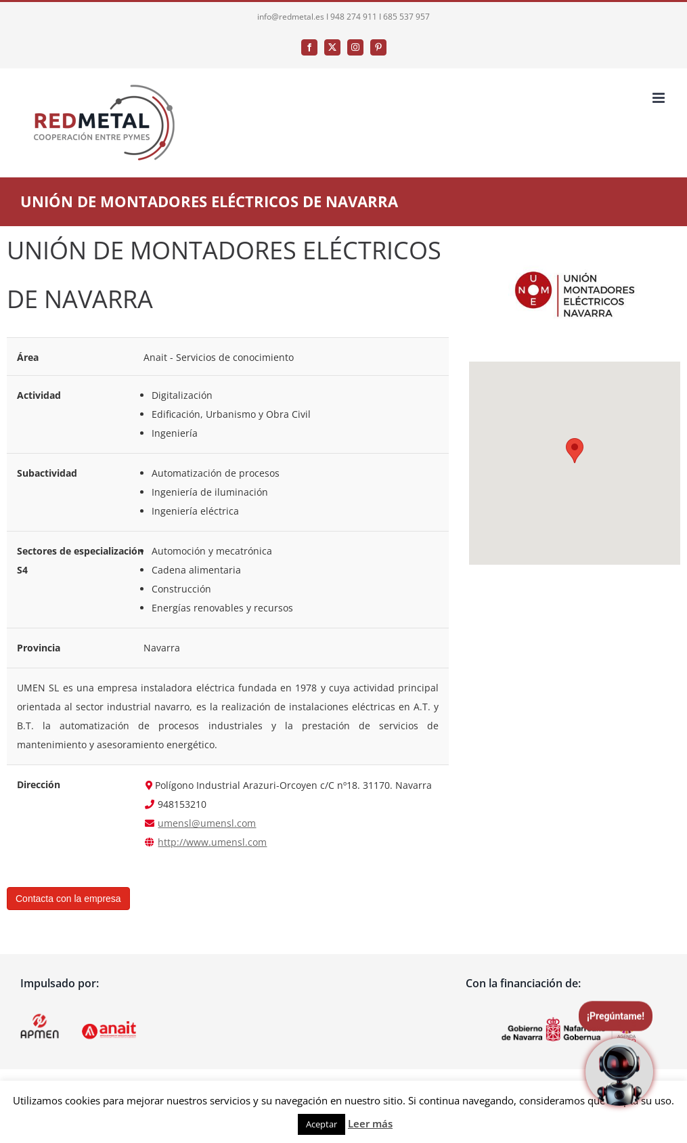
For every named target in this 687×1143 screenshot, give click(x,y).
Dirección (38, 785)
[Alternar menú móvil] (659, 98)
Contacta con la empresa (68, 898)
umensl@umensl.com (207, 823)
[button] (574, 450)
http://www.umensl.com (212, 842)
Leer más (370, 1123)
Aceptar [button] (321, 1124)
